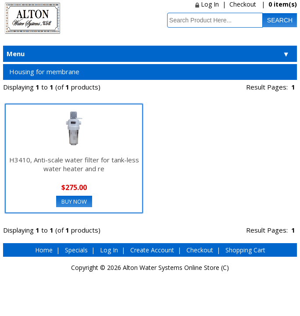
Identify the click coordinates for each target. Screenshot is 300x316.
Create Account (152, 250)
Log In (207, 4)
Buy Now (74, 201)
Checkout (242, 4)
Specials (76, 250)
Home (44, 250)
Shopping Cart (245, 250)
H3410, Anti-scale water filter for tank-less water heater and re (74, 164)
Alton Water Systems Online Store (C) (176, 267)
